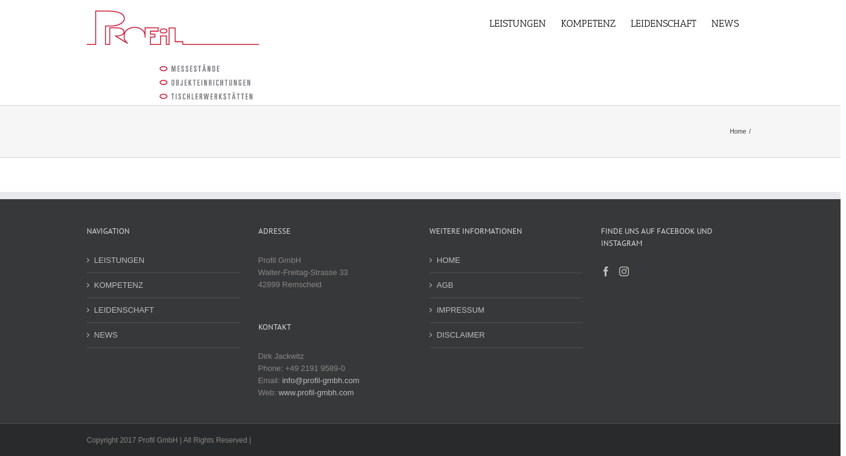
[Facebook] (606, 271)
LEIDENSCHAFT (124, 310)
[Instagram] (624, 271)
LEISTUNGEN (119, 260)
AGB (445, 285)
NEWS (106, 334)
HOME (448, 260)
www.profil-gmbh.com (316, 392)
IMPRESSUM (461, 310)
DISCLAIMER (461, 334)
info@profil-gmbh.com (320, 380)
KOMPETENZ (118, 285)
